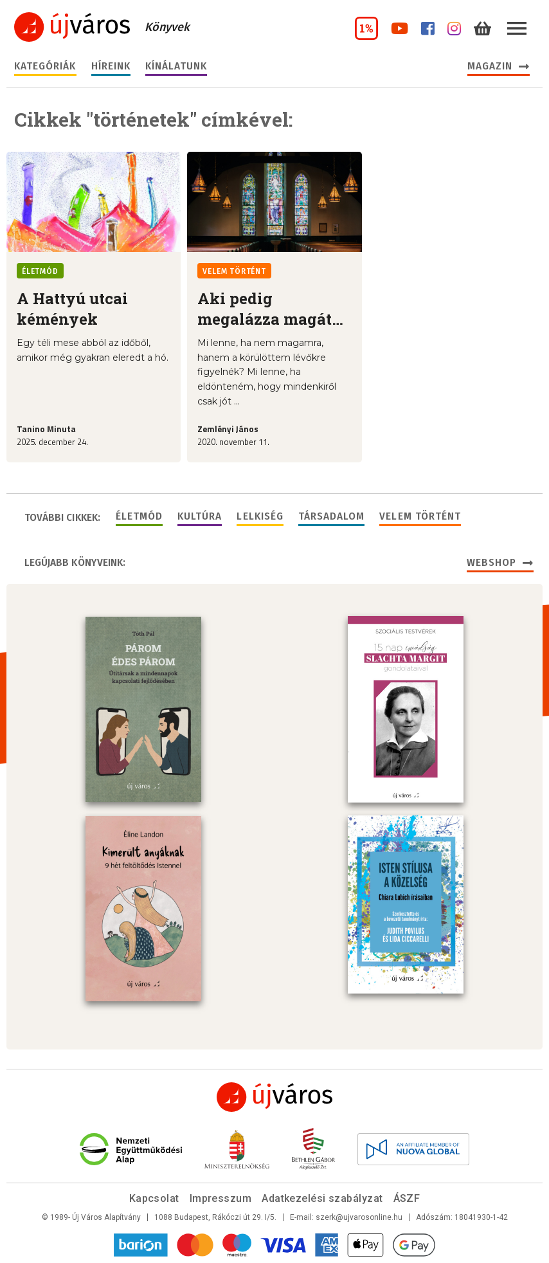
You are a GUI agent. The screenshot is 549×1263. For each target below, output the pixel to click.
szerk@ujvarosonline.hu (359, 1217)
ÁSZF (406, 1198)
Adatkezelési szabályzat (322, 1198)
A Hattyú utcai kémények (72, 308)
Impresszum (221, 1198)
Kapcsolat (154, 1198)
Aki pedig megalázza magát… (270, 308)
